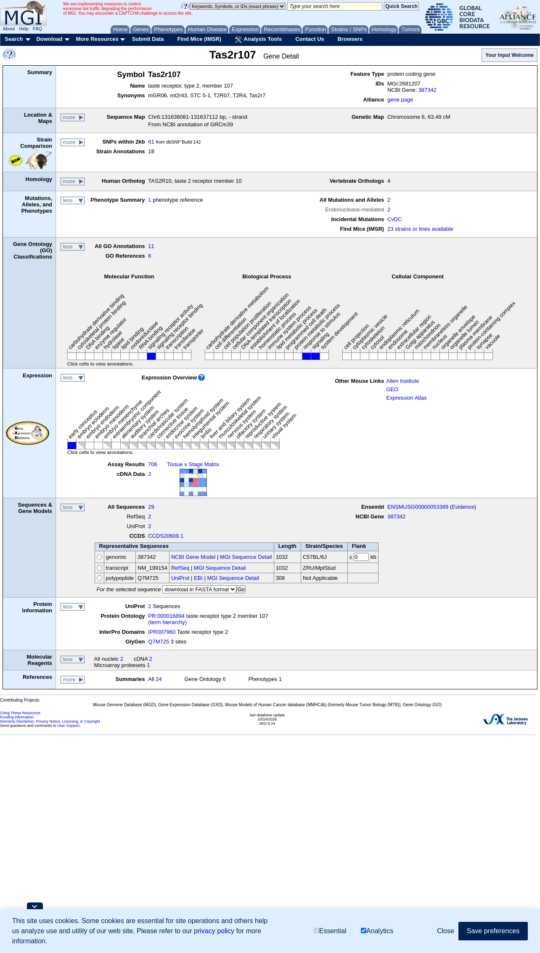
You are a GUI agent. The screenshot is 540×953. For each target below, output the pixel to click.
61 (151, 142)
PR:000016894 (166, 616)
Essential (330, 930)
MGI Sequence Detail (246, 557)
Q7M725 (158, 641)
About (9, 28)
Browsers (350, 39)
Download (49, 39)
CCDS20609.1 (165, 536)
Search (14, 39)
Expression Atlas (406, 398)
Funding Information (17, 717)
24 (158, 679)
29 (151, 507)
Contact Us (309, 39)
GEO (392, 389)
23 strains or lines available (420, 229)
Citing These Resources (20, 713)
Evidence (463, 507)
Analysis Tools (258, 39)
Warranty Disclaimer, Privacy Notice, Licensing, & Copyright (50, 721)
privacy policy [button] (214, 930)
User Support (68, 725)
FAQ (37, 28)
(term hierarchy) (167, 622)
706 (152, 464)
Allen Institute (402, 381)
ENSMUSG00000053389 (417, 507)
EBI (198, 578)
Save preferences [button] (493, 930)
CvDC (394, 219)
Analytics (377, 930)
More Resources (97, 39)
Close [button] (445, 930)
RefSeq (180, 568)
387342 (427, 90)
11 (151, 246)
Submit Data (148, 39)
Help (24, 28)
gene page (400, 99)
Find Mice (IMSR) (199, 39)
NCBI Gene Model (193, 557)
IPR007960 (161, 632)
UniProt (180, 578)
